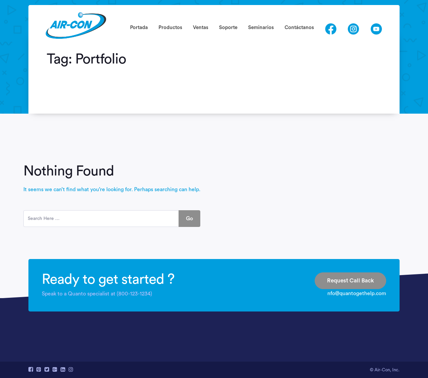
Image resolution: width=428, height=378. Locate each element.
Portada (139, 27)
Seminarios (261, 27)
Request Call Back (350, 280)
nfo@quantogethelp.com (356, 293)
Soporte (228, 27)
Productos (170, 27)
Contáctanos (299, 27)
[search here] (101, 218)
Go (189, 218)
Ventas (200, 27)
